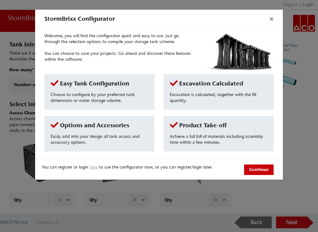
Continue (259, 169)
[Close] (271, 18)
